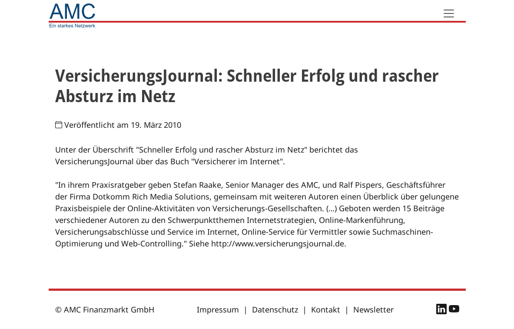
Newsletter (373, 309)
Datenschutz (275, 309)
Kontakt (325, 309)
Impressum (218, 309)
